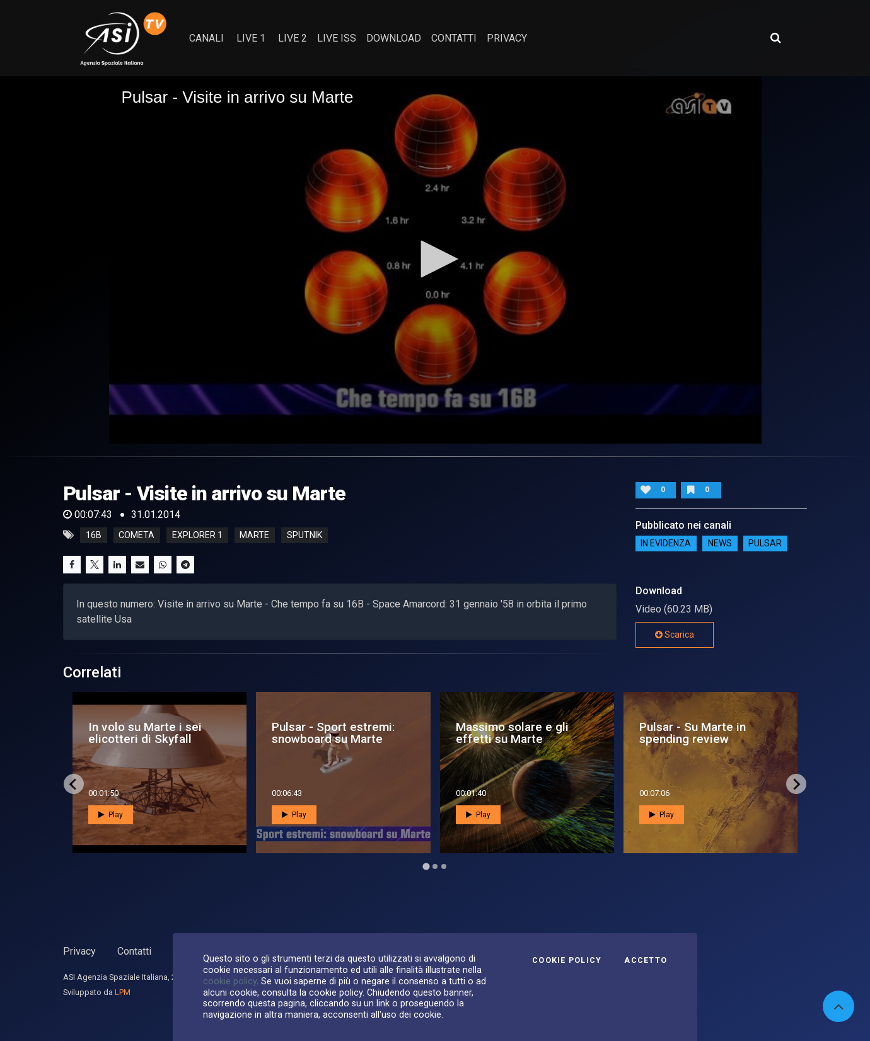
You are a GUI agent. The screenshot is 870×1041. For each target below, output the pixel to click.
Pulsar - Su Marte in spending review (692, 733)
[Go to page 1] (425, 866)
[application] (435, 259)
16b (94, 535)
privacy (507, 38)
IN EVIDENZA (666, 544)
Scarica (674, 635)
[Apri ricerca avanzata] (775, 38)
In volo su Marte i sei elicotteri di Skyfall (145, 733)
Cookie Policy (566, 960)
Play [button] (110, 814)
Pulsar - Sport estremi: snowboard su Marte (333, 733)
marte (254, 535)
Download (393, 38)
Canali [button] (206, 38)
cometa (136, 535)
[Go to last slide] (74, 784)
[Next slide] (796, 784)
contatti (454, 38)
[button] (435, 259)
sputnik (304, 535)
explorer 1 (197, 535)
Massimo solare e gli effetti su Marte (512, 733)
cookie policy (230, 981)
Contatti (134, 951)
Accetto (645, 960)
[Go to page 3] (443, 866)
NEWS (720, 544)
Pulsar (765, 544)
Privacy (79, 951)
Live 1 (250, 38)
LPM (122, 992)
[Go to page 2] (435, 866)
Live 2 (292, 38)
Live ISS (336, 38)
